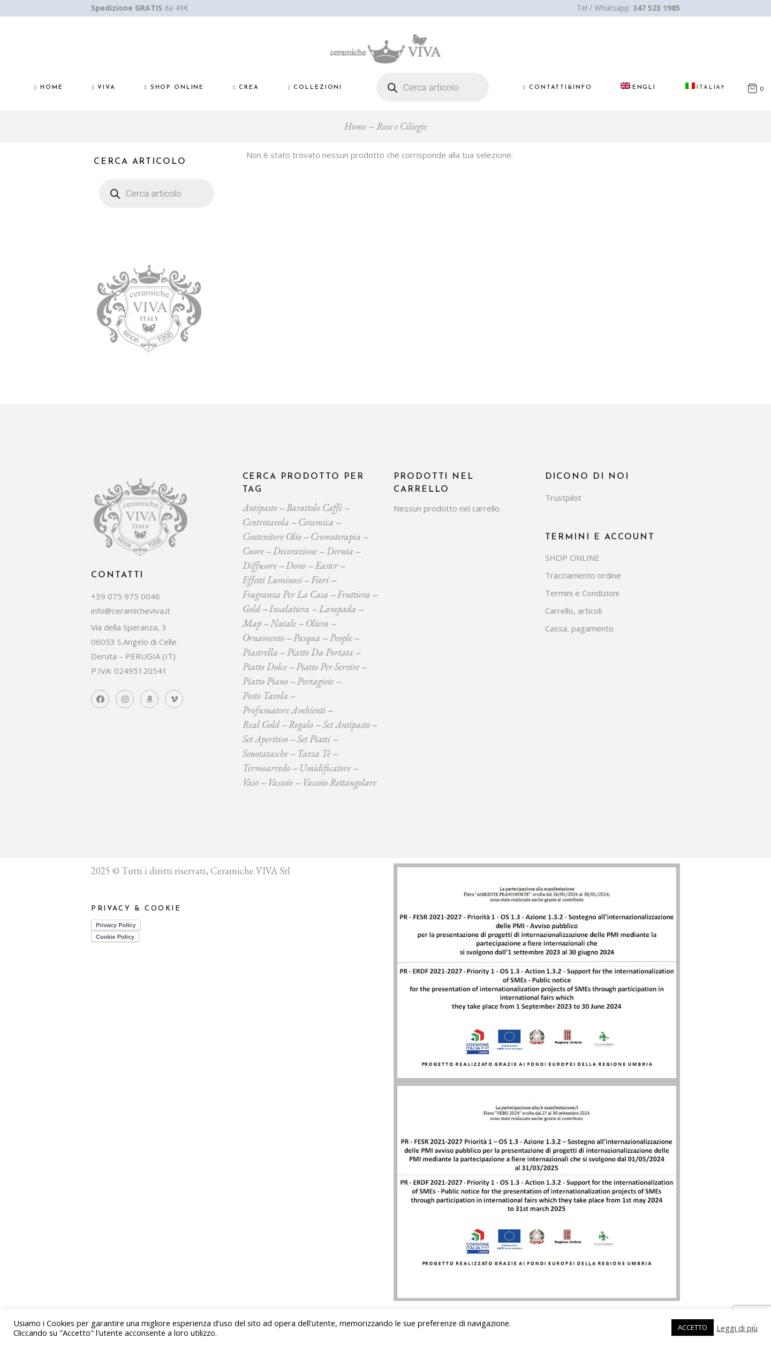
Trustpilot (563, 497)
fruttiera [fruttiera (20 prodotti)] (353, 594)
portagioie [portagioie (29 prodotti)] (315, 681)
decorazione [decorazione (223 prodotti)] (295, 551)
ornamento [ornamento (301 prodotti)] (263, 637)
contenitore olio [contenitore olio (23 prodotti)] (272, 536)
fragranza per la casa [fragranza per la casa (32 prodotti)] (285, 594)
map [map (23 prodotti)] (252, 623)
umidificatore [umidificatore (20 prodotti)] (325, 768)
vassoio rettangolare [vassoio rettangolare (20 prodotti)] (339, 782)
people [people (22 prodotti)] (341, 637)
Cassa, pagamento (579, 628)
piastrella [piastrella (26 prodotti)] (260, 652)
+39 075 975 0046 (125, 596)
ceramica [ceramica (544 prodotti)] (316, 522)
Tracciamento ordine (583, 575)
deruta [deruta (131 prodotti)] (340, 551)
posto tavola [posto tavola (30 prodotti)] (265, 695)
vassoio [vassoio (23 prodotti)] (280, 782)
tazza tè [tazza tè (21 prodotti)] (313, 753)
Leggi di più (737, 1328)
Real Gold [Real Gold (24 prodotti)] (261, 724)
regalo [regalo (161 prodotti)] (301, 724)
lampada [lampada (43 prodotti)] (337, 609)
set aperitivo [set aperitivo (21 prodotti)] (265, 739)
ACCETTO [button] (692, 1327)
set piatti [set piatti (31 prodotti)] (313, 739)
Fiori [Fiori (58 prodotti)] (320, 580)
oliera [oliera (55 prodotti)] (317, 623)
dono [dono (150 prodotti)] (296, 565)
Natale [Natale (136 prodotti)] (283, 623)
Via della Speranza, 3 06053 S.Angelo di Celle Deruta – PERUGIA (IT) (134, 641)
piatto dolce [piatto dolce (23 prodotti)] (265, 666)
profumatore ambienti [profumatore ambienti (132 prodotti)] (284, 710)
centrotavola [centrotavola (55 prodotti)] (266, 522)
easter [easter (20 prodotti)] (326, 565)
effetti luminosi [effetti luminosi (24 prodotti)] (272, 580)
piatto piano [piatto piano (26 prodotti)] (265, 681)
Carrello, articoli (573, 610)
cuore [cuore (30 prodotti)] (253, 551)
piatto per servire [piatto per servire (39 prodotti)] (327, 666)
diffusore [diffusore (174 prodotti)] (260, 565)
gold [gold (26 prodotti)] (251, 609)
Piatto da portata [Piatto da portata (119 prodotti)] (320, 652)
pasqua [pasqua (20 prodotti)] (306, 637)
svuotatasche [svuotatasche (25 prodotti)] (265, 753)
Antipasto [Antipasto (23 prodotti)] (260, 507)
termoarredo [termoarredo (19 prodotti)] (266, 768)
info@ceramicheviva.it (130, 610)
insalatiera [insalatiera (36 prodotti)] (289, 609)
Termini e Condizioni (582, 593)
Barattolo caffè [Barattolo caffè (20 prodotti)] (314, 507)
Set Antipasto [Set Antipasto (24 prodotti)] (346, 724)
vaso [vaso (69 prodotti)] (251, 782)
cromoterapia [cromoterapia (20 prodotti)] (336, 536)
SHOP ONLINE (572, 557)
